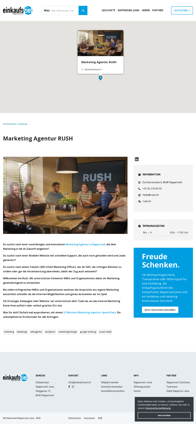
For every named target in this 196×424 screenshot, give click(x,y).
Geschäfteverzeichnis (112, 391)
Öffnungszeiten (142, 386)
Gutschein (181, 10)
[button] (100, 78)
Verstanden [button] (164, 415)
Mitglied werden (110, 382)
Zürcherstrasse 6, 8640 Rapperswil (160, 182)
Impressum (89, 418)
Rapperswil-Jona (143, 382)
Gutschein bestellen (111, 386)
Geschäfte (108, 10)
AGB (100, 418)
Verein (137, 391)
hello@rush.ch (148, 195)
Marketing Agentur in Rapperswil (85, 244)
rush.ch (144, 201)
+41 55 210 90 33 (150, 188)
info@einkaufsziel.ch (79, 382)
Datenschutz (74, 418)
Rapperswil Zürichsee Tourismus (178, 384)
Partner (157, 10)
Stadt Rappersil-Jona (177, 391)
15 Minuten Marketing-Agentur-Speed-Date (89, 312)
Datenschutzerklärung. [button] (158, 408)
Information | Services (15, 123)
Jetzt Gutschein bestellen (160, 310)
